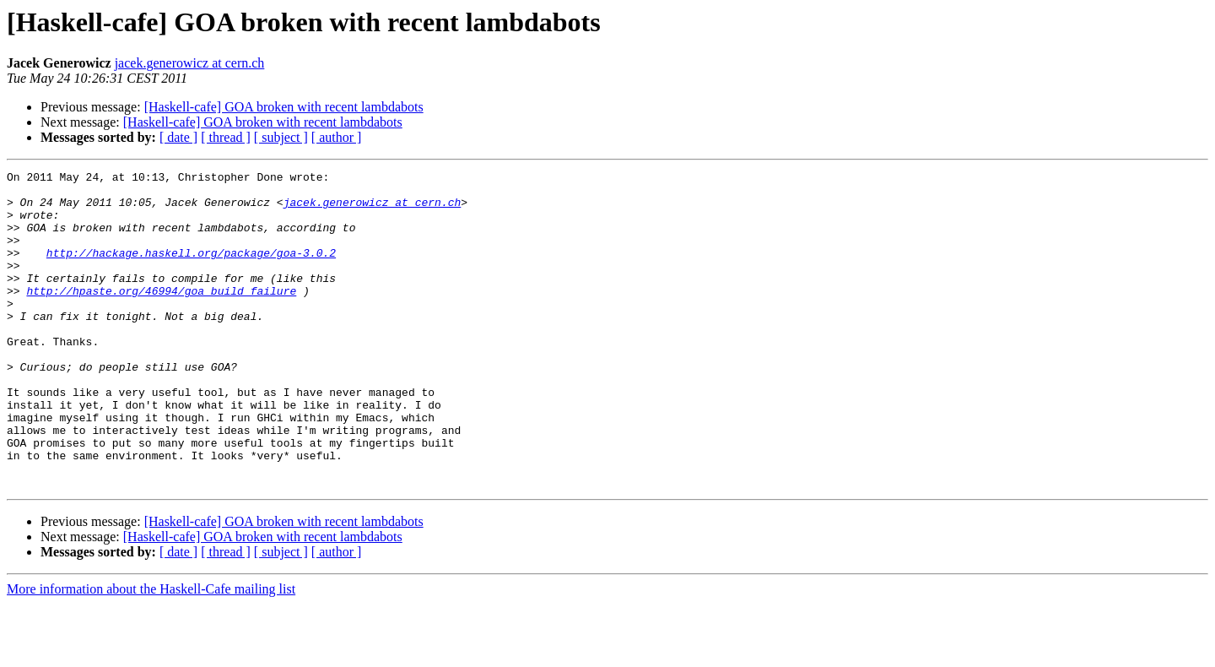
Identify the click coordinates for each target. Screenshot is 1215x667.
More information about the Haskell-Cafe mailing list (151, 652)
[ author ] (336, 137)
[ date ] (178, 137)
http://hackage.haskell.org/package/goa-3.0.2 (191, 270)
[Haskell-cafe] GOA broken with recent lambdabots (284, 107)
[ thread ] (226, 137)
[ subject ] (281, 137)
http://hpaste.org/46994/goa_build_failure (161, 315)
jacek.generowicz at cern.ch (190, 63)
